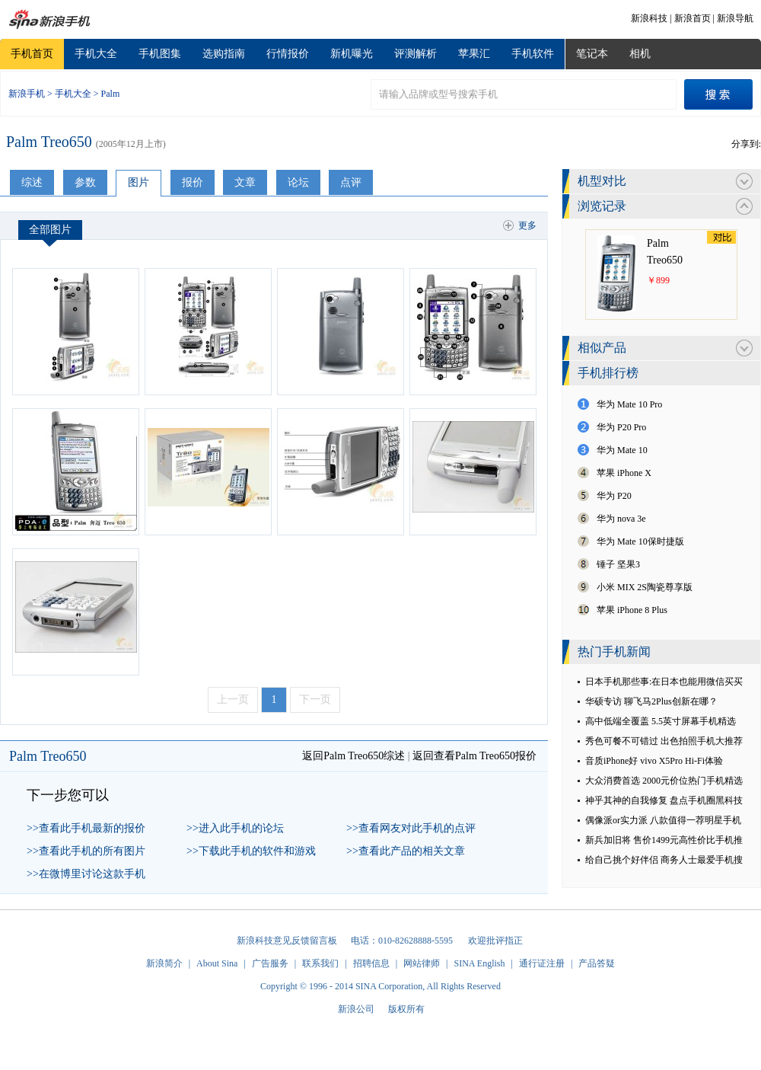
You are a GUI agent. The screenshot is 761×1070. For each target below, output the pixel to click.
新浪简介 (164, 963)
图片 (138, 182)
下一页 (315, 699)
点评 (350, 182)
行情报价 (287, 53)
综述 (32, 182)
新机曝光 (351, 53)
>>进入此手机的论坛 (235, 828)
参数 (85, 182)
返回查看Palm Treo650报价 (474, 756)
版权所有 (406, 1009)
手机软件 (532, 53)
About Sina (216, 963)
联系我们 (320, 963)
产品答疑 (596, 963)
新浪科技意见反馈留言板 (287, 940)
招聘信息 (371, 963)
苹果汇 (474, 53)
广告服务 (270, 963)
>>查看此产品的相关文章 (405, 851)
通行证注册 (542, 963)
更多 (527, 225)
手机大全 (96, 53)
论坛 (298, 182)
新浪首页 (692, 18)
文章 (245, 182)
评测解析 (415, 53)
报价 (192, 182)
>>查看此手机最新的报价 (86, 828)
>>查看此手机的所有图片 (86, 851)
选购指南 (223, 53)
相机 (640, 53)
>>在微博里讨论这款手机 (86, 874)
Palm (110, 93)
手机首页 (32, 53)
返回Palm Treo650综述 (353, 756)
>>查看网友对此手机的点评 (411, 828)
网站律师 (421, 963)
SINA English (479, 963)
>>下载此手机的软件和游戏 (251, 851)
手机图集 (160, 53)
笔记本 (592, 53)
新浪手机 (26, 93)
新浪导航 (735, 18)
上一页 (233, 699)
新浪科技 (649, 18)
